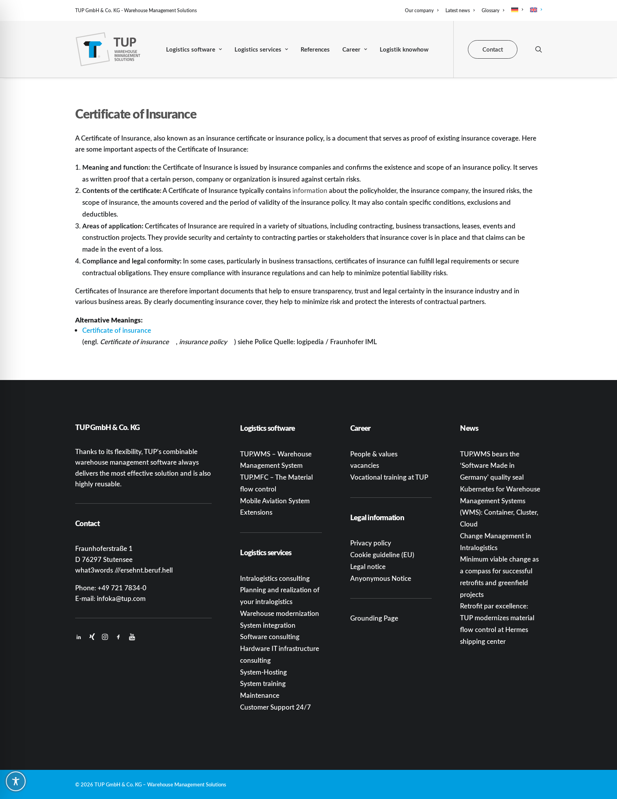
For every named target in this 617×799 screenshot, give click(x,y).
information (309, 190)
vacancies (364, 465)
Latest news (460, 10)
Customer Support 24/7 (275, 707)
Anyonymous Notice (380, 578)
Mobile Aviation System (275, 500)
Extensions (256, 512)
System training (263, 683)
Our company (421, 10)
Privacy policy (370, 542)
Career (354, 49)
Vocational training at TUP (389, 477)
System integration (268, 625)
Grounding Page (374, 618)
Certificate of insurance (116, 330)
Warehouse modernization (279, 613)
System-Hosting (263, 672)
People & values (373, 453)
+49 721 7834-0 (122, 587)
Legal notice (368, 566)
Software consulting (269, 636)
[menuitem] (423, 10)
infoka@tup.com (121, 598)
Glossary (493, 10)
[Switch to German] (517, 9)
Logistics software (194, 49)
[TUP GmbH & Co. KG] (108, 49)
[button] (538, 49)
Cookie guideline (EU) (382, 554)
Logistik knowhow (404, 49)
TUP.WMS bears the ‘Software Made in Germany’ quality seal (492, 465)
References (315, 49)
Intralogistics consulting (275, 578)
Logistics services (261, 49)
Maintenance (259, 695)
